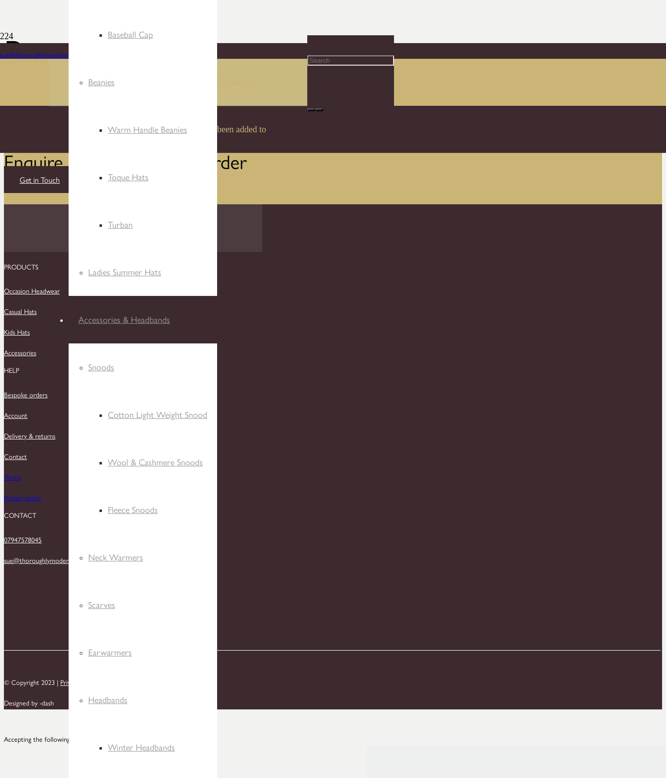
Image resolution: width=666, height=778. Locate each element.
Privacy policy (22, 497)
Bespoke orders (26, 394)
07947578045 (23, 539)
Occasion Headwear (32, 290)
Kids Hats (17, 332)
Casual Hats (20, 311)
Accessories (20, 352)
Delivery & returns (29, 435)
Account (15, 415)
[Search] (350, 60)
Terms (12, 477)
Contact (15, 456)
